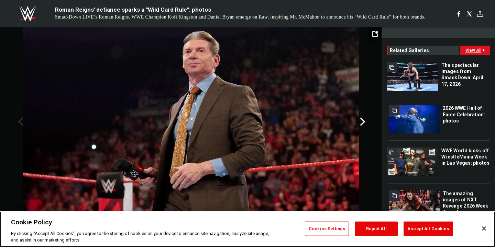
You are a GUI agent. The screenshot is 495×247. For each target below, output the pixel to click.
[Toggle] (480, 14)
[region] (247, 229)
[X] (469, 13)
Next (362, 121)
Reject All (376, 228)
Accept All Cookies (428, 228)
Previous (20, 121)
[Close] (484, 228)
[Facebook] (458, 13)
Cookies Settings (327, 228)
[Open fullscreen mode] (375, 33)
